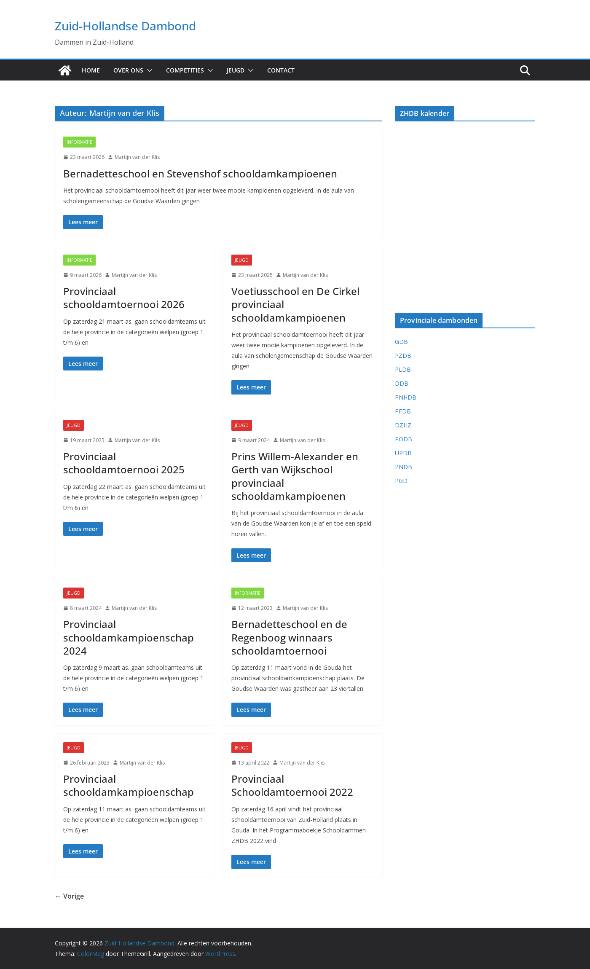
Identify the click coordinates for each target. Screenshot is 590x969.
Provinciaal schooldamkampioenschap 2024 (128, 637)
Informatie (79, 142)
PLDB (403, 369)
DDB (401, 383)
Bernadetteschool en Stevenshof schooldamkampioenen (200, 173)
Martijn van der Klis (137, 157)
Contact (281, 70)
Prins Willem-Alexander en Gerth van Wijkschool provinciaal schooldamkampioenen (294, 476)
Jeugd (235, 70)
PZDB (403, 356)
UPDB (403, 453)
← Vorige (69, 896)
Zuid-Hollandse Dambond (125, 26)
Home (91, 70)
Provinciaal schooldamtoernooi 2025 (124, 462)
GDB (401, 342)
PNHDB (405, 397)
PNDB (403, 467)
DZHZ (403, 425)
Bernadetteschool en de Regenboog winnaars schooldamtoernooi (289, 637)
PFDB (403, 411)
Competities (185, 70)
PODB (403, 439)
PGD (401, 481)
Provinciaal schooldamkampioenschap (128, 785)
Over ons (128, 70)
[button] (148, 70)
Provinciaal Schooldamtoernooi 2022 (292, 785)
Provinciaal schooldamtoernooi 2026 (124, 297)
